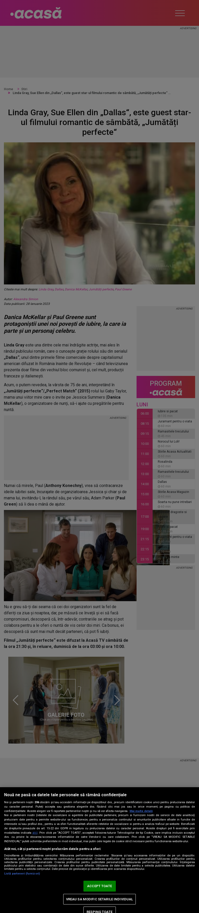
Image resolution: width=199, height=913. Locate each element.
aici (35, 832)
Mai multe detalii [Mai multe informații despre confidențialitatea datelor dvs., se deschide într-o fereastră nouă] (141, 811)
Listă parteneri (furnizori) (22, 873)
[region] (99, 850)
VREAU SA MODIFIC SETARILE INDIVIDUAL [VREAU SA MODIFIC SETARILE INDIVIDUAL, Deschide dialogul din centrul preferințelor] (99, 899)
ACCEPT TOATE (99, 886)
